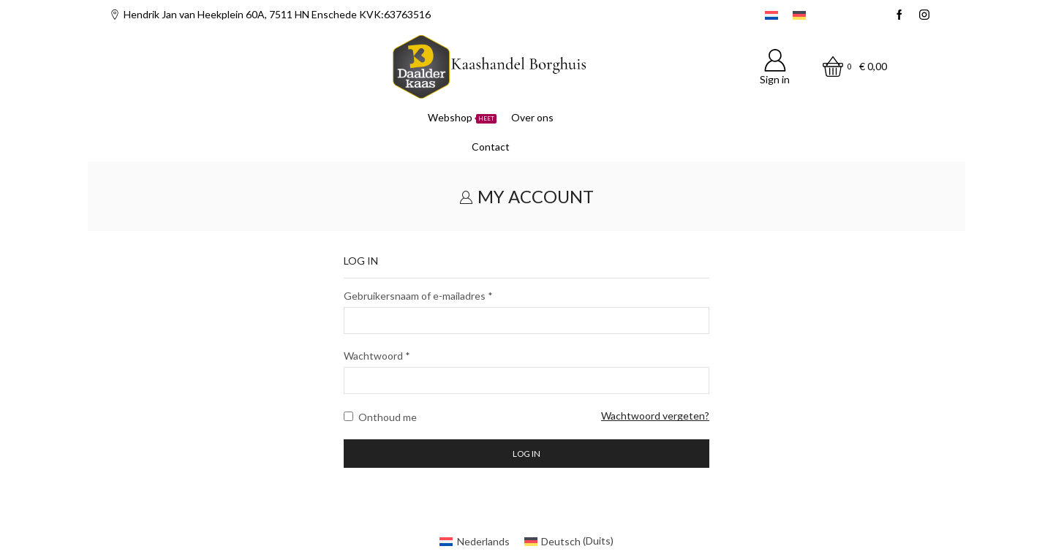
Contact (491, 146)
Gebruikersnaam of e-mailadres (418, 295)
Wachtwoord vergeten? (655, 415)
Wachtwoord (377, 355)
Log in (526, 453)
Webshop (462, 117)
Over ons (532, 117)
